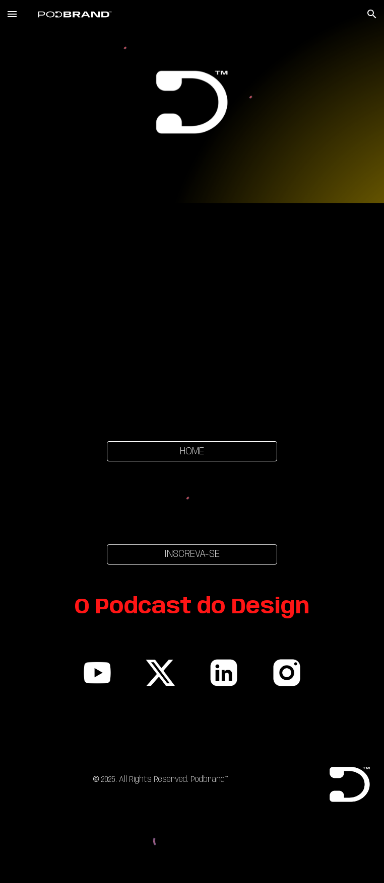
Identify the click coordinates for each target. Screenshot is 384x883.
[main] (192, 607)
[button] (12, 14)
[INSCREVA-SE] (192, 554)
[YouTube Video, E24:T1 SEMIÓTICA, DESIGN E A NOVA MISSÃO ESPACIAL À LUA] (192, 316)
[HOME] (192, 451)
